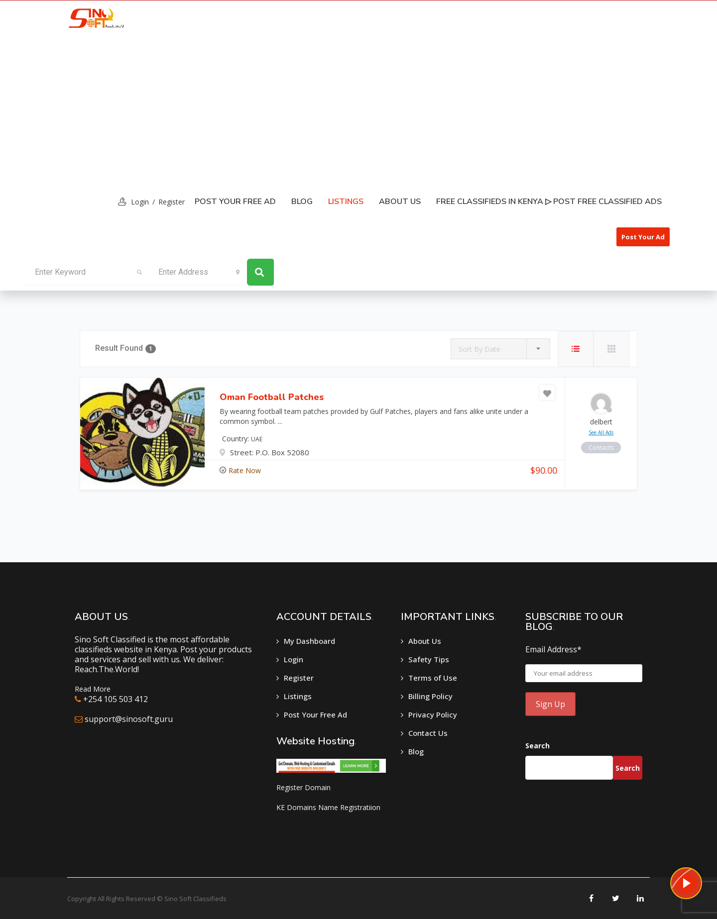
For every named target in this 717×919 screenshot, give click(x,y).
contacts (601, 447)
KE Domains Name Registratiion (328, 807)
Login (293, 659)
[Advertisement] (358, 110)
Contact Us (428, 733)
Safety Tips (428, 659)
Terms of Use (432, 678)
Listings (298, 696)
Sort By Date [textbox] (479, 349)
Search (537, 745)
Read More (93, 689)
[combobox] (500, 348)
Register (171, 201)
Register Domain (303, 787)
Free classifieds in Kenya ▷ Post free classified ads (549, 201)
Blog (302, 201)
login (140, 201)
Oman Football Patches (272, 397)
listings (345, 201)
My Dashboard (309, 641)
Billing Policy (430, 696)
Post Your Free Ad (235, 201)
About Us (400, 201)
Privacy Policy (432, 714)
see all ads (601, 432)
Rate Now (245, 470)
